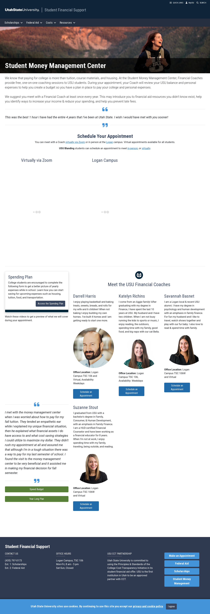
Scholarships (182, 571)
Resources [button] (67, 22)
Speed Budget (37, 489)
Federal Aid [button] (34, 22)
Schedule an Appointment (86, 393)
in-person (132, 148)
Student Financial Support (65, 10)
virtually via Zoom (75, 142)
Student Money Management (182, 581)
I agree (171, 606)
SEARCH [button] (201, 3)
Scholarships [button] (14, 22)
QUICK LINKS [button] (176, 3)
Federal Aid (182, 563)
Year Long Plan (36, 498)
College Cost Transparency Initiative (127, 567)
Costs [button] (51, 22)
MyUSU (190, 3)
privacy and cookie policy (148, 606)
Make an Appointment (182, 555)
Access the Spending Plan (50, 303)
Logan (109, 142)
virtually (146, 148)
